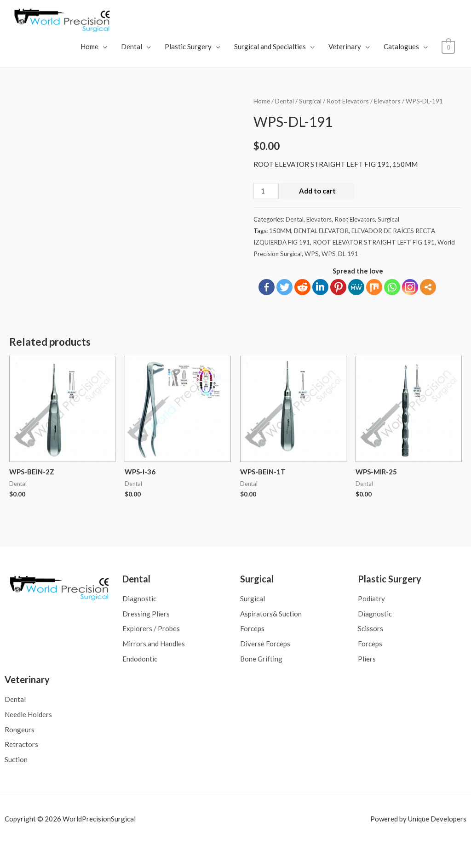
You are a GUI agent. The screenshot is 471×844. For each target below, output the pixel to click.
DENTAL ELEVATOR (321, 230)
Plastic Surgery (189, 46)
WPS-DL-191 (340, 253)
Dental (132, 46)
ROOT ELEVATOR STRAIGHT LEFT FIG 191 (374, 242)
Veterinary (345, 46)
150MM (280, 230)
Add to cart (317, 191)
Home (90, 46)
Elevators (387, 101)
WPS (311, 253)
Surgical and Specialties (271, 46)
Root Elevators (348, 101)
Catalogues (402, 46)
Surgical (310, 101)
